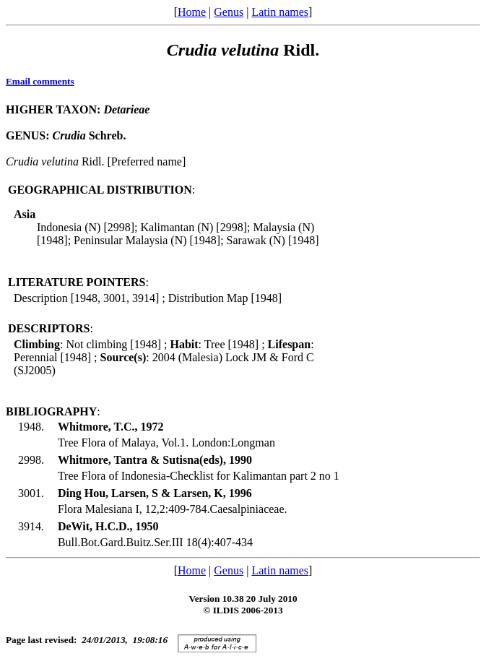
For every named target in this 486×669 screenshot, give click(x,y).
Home (192, 12)
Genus (228, 12)
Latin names (279, 12)
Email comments (40, 81)
